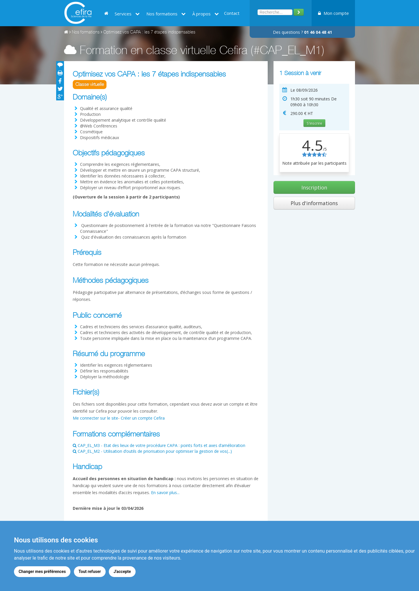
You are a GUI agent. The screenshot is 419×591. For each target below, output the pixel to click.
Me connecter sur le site (95, 418)
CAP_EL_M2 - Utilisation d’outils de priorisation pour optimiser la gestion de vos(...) (152, 451)
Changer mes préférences (42, 571)
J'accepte (122, 571)
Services (127, 14)
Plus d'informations (314, 203)
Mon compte (333, 13)
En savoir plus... (165, 492)
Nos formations (166, 14)
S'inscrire (314, 123)
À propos (205, 14)
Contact (231, 13)
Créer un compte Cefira (143, 418)
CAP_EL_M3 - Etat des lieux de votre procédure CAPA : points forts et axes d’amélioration (159, 445)
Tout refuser (90, 571)
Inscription (314, 187)
